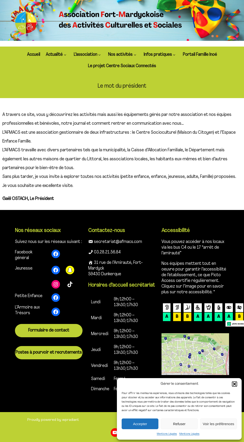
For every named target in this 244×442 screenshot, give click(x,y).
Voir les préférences (218, 424)
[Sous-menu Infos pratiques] (175, 54)
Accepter (140, 424)
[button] (234, 384)
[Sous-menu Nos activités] (136, 54)
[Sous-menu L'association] (100, 54)
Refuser (179, 424)
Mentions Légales (167, 433)
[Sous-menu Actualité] (66, 54)
